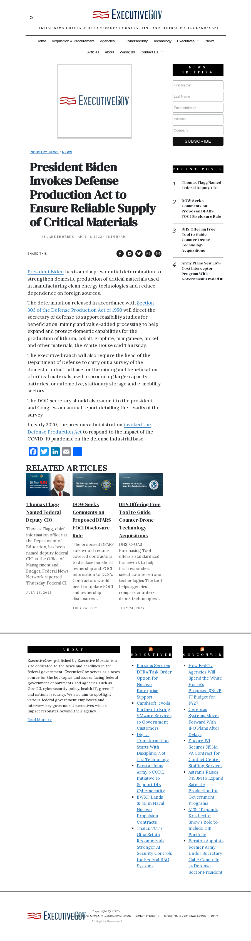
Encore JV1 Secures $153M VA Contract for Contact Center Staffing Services (205, 753)
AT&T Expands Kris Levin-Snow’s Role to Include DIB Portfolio (203, 822)
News (210, 41)
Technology (162, 41)
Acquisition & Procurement (73, 41)
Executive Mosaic (79, 916)
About (109, 52)
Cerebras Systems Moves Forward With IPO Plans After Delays (203, 722)
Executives (186, 41)
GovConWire (205, 654)
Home (41, 41)
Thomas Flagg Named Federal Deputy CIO (43, 512)
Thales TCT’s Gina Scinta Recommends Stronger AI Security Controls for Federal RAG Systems (154, 847)
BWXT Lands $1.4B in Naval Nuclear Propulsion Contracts (150, 809)
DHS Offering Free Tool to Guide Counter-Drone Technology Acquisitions (139, 520)
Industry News (44, 152)
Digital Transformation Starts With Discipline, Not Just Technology (153, 747)
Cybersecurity (137, 41)
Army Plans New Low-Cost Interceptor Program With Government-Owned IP (202, 275)
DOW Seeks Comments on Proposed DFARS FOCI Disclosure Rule (92, 520)
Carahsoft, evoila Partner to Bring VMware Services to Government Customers (154, 715)
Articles (93, 52)
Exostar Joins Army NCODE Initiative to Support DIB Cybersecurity (151, 778)
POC (214, 916)
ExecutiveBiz (156, 654)
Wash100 (127, 52)
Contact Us (149, 52)
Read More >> (40, 719)
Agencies (107, 41)
